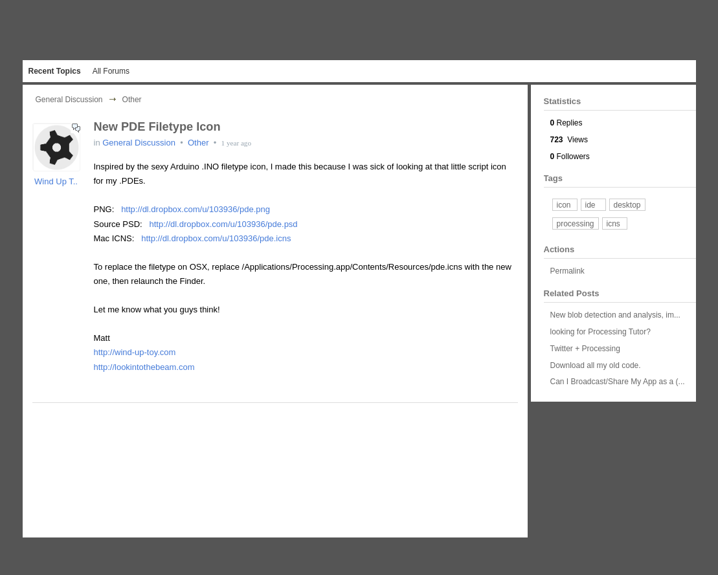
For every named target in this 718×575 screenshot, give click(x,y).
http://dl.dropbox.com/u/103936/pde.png (195, 209)
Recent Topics (54, 71)
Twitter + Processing (585, 348)
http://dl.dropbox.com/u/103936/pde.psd (223, 224)
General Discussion (69, 99)
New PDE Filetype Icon (157, 126)
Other (132, 99)
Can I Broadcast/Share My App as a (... (617, 381)
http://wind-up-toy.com (135, 352)
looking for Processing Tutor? (600, 331)
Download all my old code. (595, 365)
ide (590, 205)
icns (613, 223)
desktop (627, 205)
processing (575, 223)
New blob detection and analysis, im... (615, 315)
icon (564, 205)
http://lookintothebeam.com (144, 367)
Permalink (567, 271)
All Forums (111, 71)
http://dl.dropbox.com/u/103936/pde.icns (216, 238)
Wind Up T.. (56, 181)
